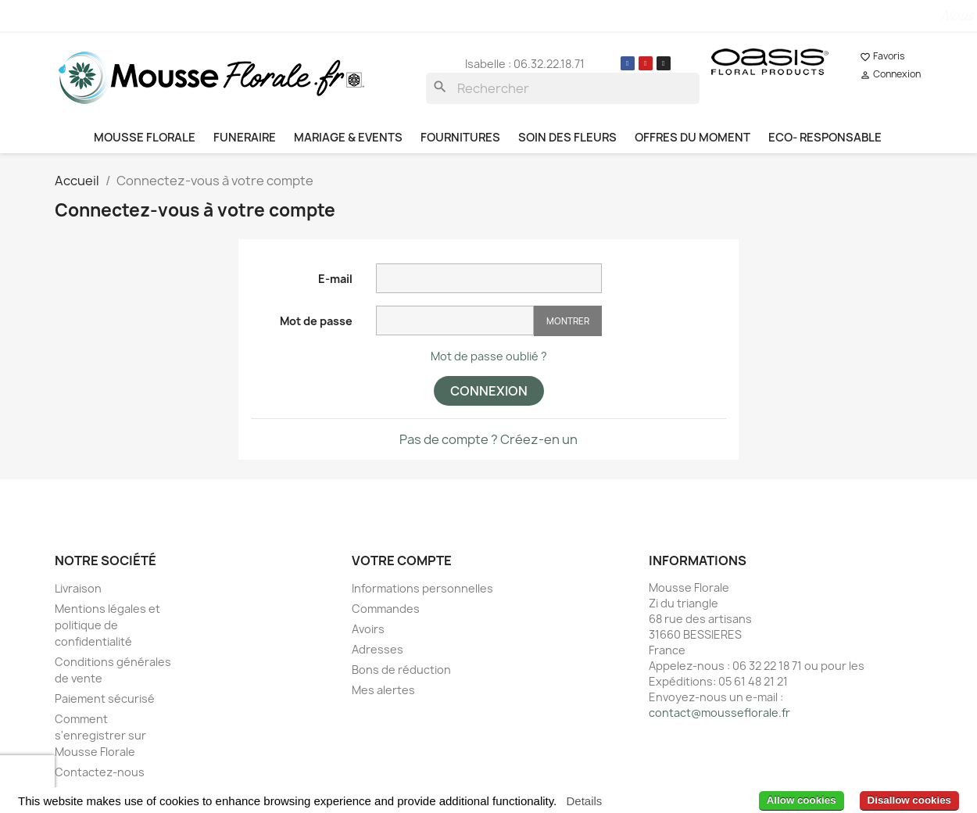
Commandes (386, 608)
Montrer (567, 321)
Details (584, 801)
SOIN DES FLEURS (567, 137)
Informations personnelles (422, 588)
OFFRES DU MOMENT (692, 137)
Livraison (78, 588)
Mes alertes (383, 689)
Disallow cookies (909, 800)
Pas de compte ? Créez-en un (488, 439)
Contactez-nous (100, 772)
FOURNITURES (460, 137)
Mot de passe (316, 320)
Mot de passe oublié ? (489, 356)
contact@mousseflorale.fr (719, 712)
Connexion (489, 390)
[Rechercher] (563, 88)
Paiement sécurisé (105, 698)
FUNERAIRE (244, 137)
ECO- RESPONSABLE (825, 137)
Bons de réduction (401, 669)
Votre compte (402, 560)
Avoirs (368, 628)
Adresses (377, 649)
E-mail (335, 278)
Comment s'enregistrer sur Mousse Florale (100, 735)
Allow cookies (801, 800)
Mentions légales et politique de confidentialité (107, 625)
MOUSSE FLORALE (144, 137)
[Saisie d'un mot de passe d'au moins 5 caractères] (455, 320)
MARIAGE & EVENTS (348, 137)
